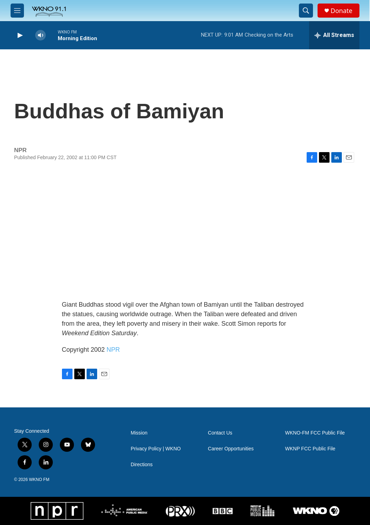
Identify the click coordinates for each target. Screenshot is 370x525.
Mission (139, 433)
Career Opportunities (231, 448)
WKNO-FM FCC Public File (315, 433)
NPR (113, 349)
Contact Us (220, 433)
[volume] (40, 35)
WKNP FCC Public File (310, 448)
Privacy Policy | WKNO (156, 448)
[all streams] (334, 35)
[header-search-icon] (306, 11)
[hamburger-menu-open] (17, 11)
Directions (141, 464)
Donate (341, 10)
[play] (19, 35)
